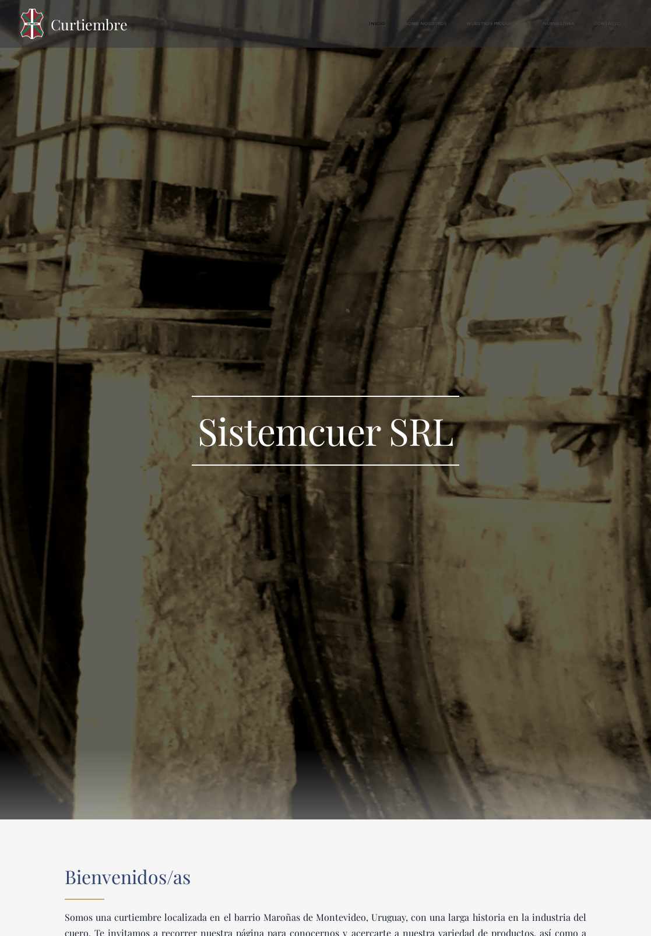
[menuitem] (541, 23)
